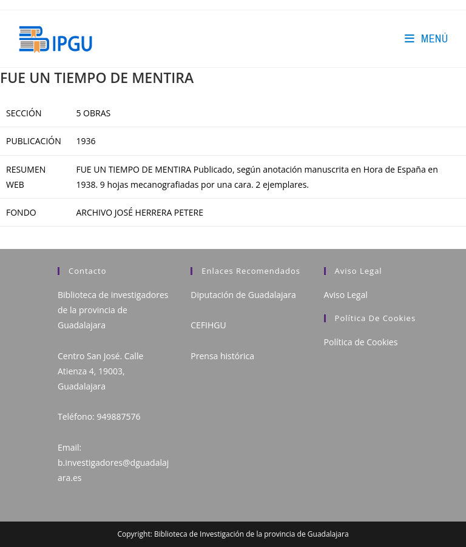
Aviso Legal (346, 294)
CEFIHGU (208, 325)
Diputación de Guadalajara (243, 294)
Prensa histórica (222, 356)
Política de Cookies (361, 342)
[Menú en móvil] (426, 38)
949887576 (118, 416)
